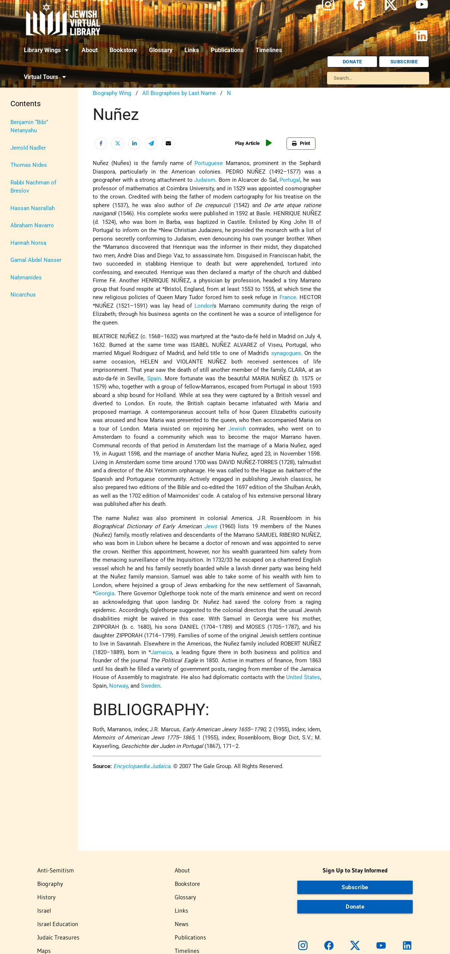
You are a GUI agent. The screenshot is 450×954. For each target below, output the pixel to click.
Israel (44, 910)
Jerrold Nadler (28, 148)
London (203, 305)
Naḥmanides (26, 277)
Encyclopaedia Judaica (141, 766)
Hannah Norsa (28, 243)
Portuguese (208, 163)
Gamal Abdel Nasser (35, 260)
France (287, 297)
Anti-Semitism (55, 870)
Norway (118, 685)
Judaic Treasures (58, 937)
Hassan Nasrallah (32, 208)
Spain (154, 378)
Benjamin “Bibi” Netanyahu (29, 126)
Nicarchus (23, 294)
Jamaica (161, 652)
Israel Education (57, 924)
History (46, 897)
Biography (50, 883)
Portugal (289, 180)
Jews (210, 526)
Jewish (237, 428)
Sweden (150, 685)
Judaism (204, 180)
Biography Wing (112, 93)
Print (301, 143)
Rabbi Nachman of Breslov (33, 186)
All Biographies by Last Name (179, 93)
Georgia (104, 593)
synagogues (286, 353)
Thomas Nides (28, 165)
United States (303, 677)
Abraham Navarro (32, 225)
